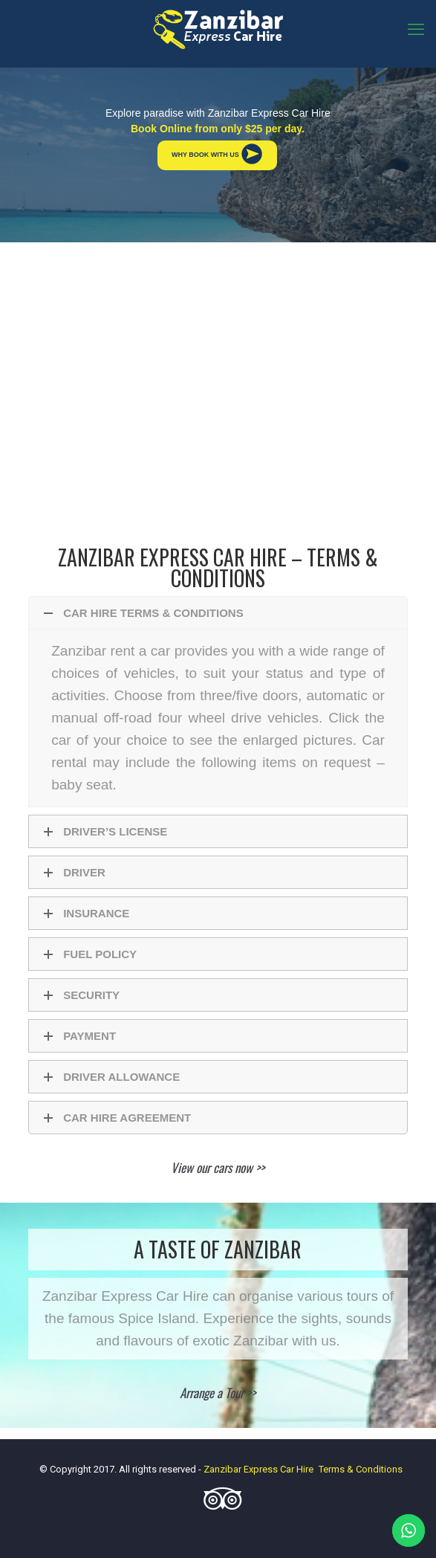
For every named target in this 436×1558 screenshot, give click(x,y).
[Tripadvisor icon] (218, 1505)
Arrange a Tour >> (218, 1392)
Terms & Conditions (361, 1469)
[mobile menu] (416, 29)
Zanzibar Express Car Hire (258, 1469)
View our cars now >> (217, 1167)
